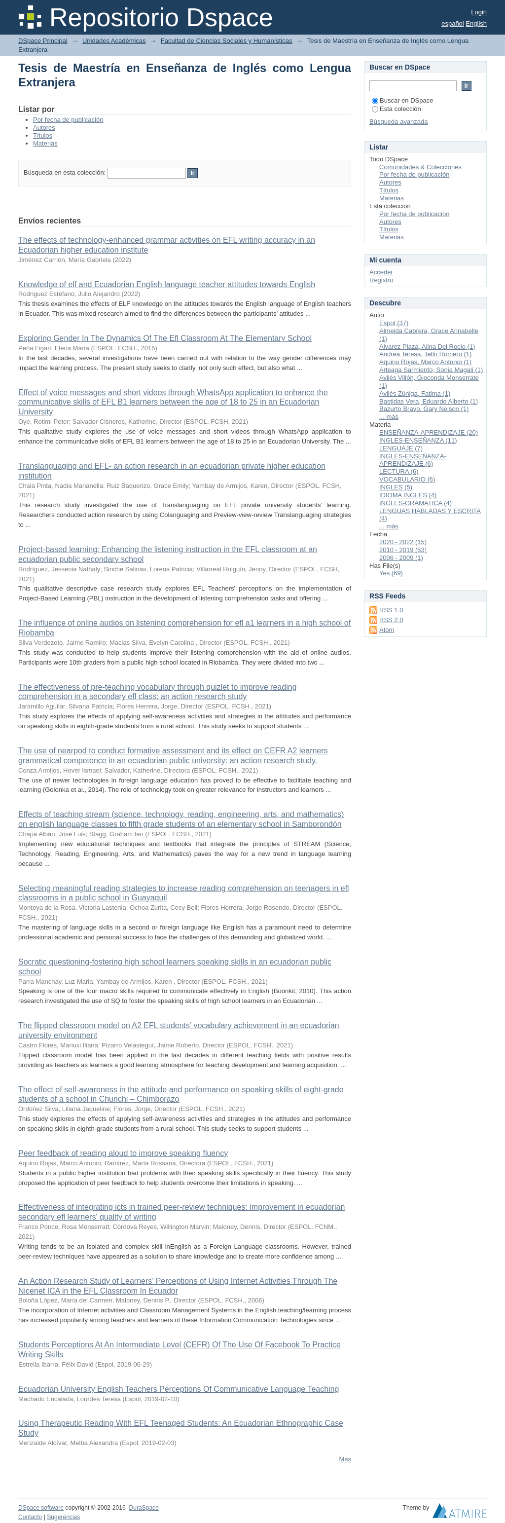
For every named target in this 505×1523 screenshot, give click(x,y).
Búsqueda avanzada (398, 121)
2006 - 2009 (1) (401, 557)
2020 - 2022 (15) (403, 542)
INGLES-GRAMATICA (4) (415, 503)
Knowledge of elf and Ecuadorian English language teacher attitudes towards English (166, 284)
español (452, 23)
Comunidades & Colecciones (420, 167)
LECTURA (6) (398, 471)
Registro (381, 280)
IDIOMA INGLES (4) (407, 495)
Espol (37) (393, 323)
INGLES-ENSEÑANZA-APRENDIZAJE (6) (412, 460)
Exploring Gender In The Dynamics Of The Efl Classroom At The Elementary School (165, 338)
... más (388, 416)
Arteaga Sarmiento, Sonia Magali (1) (431, 369)
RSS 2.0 (391, 620)
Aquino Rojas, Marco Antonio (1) (425, 362)
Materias (45, 143)
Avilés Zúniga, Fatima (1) (414, 393)
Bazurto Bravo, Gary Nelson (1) (424, 408)
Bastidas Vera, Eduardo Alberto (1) (428, 401)
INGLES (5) (395, 487)
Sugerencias (63, 1517)
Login (479, 12)
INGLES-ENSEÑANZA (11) (418, 440)
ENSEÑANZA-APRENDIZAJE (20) (428, 432)
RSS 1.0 (391, 610)
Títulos (42, 135)
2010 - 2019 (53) (403, 550)
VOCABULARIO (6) (407, 479)
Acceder (381, 272)
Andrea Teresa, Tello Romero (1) (425, 354)
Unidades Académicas (114, 40)
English (476, 23)
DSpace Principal (43, 40)
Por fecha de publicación (68, 119)
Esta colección (396, 108)
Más (345, 1459)
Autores (44, 127)
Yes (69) (391, 573)
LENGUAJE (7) (401, 448)
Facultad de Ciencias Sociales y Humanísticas (226, 40)
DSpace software (41, 1507)
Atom (386, 629)
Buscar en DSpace (402, 100)
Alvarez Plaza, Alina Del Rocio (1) (427, 346)
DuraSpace (143, 1507)
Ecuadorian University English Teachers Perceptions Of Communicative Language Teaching (178, 1389)
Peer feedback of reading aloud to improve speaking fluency (123, 1153)
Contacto (30, 1517)
